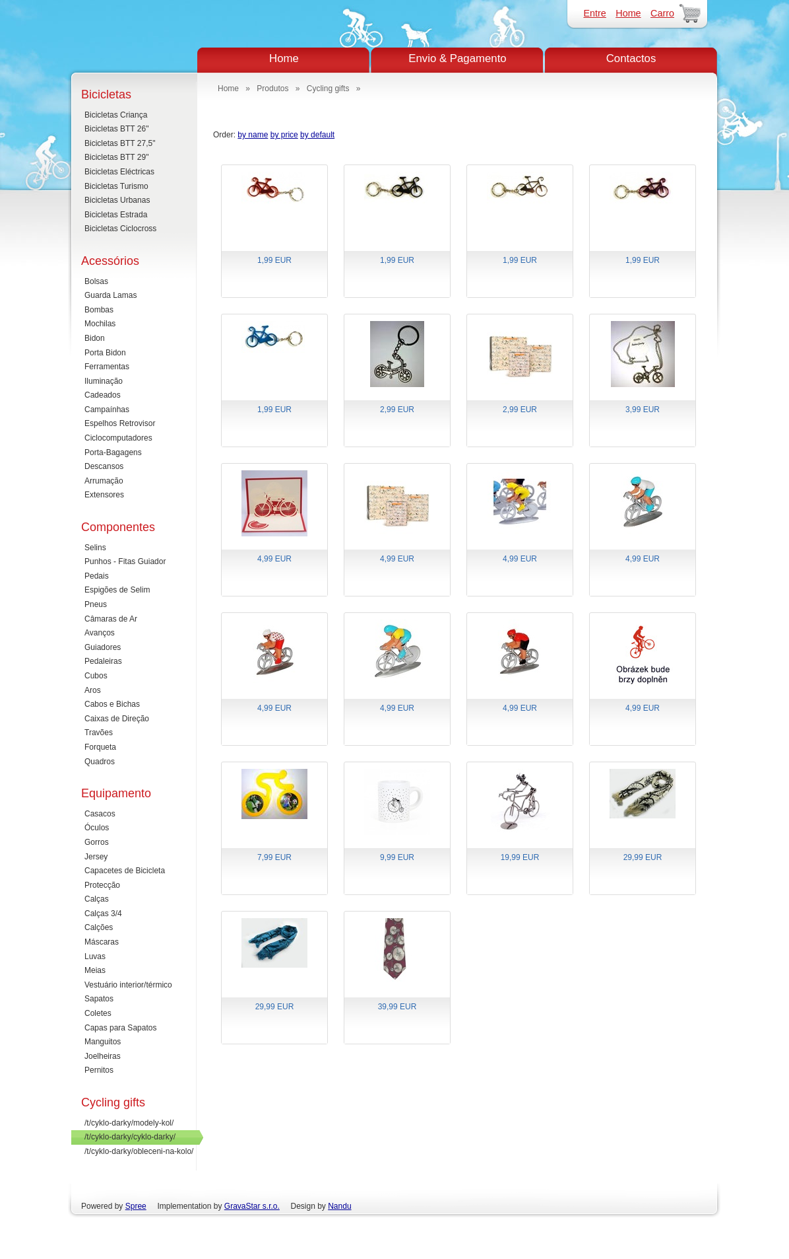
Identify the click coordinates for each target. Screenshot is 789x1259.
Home (628, 13)
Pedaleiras (103, 661)
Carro (662, 13)
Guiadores (102, 647)
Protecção (102, 885)
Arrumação (103, 481)
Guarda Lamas (110, 295)
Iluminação (103, 381)
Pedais (96, 576)
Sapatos (98, 998)
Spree (135, 1206)
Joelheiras (102, 1056)
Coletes (97, 1013)
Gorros (96, 842)
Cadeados (102, 395)
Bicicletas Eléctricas (119, 171)
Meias (95, 970)
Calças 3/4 (103, 913)
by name (252, 134)
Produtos (272, 88)
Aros (92, 690)
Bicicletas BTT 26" (116, 128)
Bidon (94, 338)
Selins (95, 547)
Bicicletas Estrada (115, 214)
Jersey (96, 856)
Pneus (95, 604)
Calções (98, 927)
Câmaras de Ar (110, 619)
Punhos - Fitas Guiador (125, 561)
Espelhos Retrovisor (119, 423)
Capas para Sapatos (120, 1027)
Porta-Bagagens (113, 452)
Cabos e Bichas (112, 704)
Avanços (99, 632)
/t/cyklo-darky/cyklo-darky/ (129, 1136)
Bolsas (96, 281)
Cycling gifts (328, 88)
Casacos (99, 813)
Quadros (99, 761)
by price (284, 134)
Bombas (98, 309)
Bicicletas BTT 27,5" (119, 143)
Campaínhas (106, 409)
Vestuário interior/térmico (128, 984)
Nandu (339, 1206)
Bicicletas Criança (115, 115)
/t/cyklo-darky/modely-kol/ (129, 1123)
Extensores (104, 494)
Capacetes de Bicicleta (124, 870)
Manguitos (102, 1041)
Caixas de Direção (116, 718)
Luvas (95, 956)
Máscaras (101, 942)
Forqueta (100, 747)
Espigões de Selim (117, 589)
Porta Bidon (105, 352)
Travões (98, 732)
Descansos (103, 466)
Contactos (631, 58)
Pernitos (98, 1070)
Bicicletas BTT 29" (116, 157)
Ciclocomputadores (118, 438)
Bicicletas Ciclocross (120, 228)
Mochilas (99, 323)
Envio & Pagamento (457, 58)
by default (317, 134)
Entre (594, 13)
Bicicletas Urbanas (117, 200)
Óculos (96, 827)
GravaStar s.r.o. (252, 1206)
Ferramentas (106, 366)
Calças (96, 899)
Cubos (96, 675)
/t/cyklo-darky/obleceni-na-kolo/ (138, 1151)
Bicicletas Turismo (116, 186)
